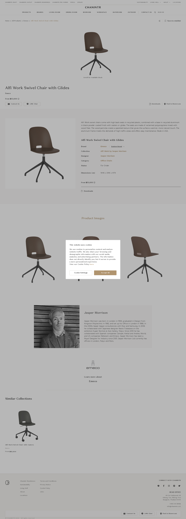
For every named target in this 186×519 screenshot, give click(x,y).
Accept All (105, 273)
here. (92, 264)
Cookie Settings (81, 273)
